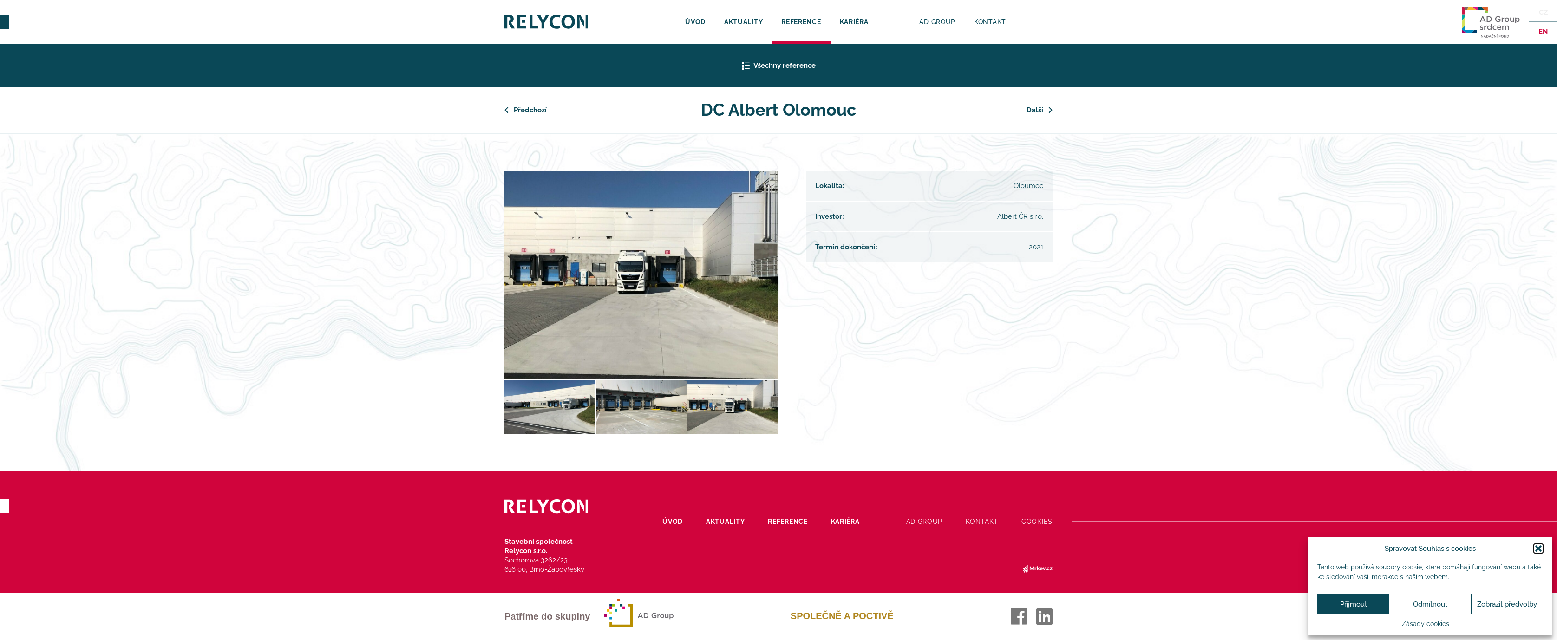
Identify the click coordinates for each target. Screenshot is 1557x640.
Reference (801, 22)
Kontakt (990, 22)
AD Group (937, 22)
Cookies (1037, 521)
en (1543, 31)
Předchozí (530, 110)
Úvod (695, 22)
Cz (1543, 12)
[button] (1538, 548)
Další (1035, 110)
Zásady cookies (1425, 623)
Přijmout (1353, 604)
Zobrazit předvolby (1507, 604)
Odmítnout (1430, 604)
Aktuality (743, 22)
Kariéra (854, 22)
